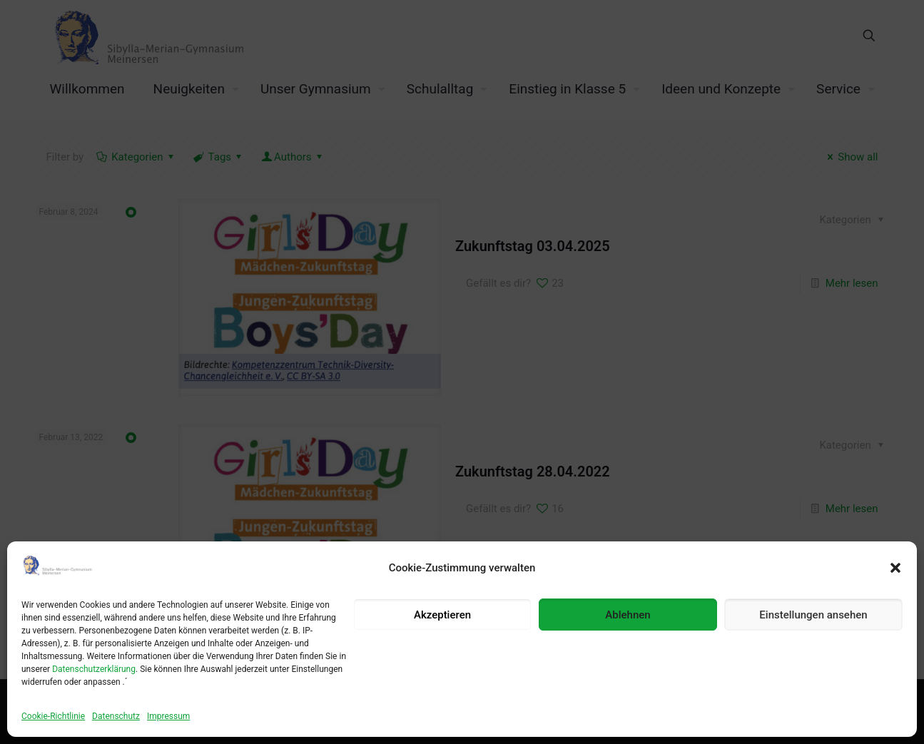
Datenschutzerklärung (94, 669)
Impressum (168, 716)
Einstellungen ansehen (813, 614)
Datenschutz (116, 716)
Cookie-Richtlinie (53, 716)
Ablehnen (627, 614)
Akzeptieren (442, 614)
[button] (895, 568)
